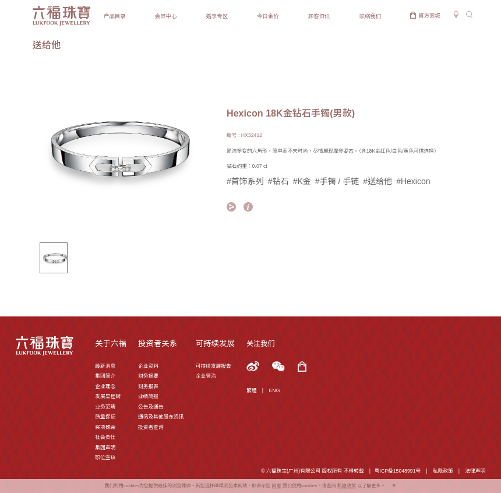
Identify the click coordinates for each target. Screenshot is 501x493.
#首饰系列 (245, 181)
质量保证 (105, 417)
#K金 (302, 181)
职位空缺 (105, 457)
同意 (276, 485)
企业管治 (206, 376)
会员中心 (166, 16)
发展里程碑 (108, 396)
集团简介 (105, 376)
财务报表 (148, 386)
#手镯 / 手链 (337, 181)
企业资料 (148, 366)
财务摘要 (148, 376)
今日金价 (268, 16)
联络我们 (370, 16)
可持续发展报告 (213, 366)
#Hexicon (413, 181)
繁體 (251, 390)
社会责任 (105, 437)
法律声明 (475, 471)
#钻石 (278, 181)
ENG (274, 390)
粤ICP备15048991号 (398, 471)
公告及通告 (151, 407)
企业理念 (105, 386)
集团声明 (105, 447)
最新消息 (105, 366)
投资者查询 (151, 427)
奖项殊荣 (105, 427)
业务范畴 (105, 407)
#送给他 (377, 181)
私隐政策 (443, 471)
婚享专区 (217, 16)
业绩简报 (148, 396)
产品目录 (115, 16)
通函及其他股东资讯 (161, 417)
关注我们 (260, 344)
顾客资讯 (319, 16)
